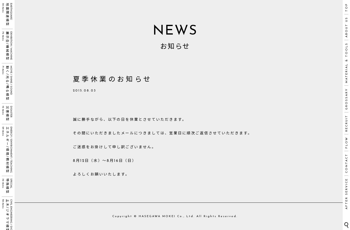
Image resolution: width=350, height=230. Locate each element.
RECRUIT (346, 123)
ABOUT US (346, 27)
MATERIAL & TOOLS (346, 63)
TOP (346, 7)
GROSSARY (346, 99)
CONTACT (346, 163)
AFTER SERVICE (346, 193)
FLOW (346, 142)
